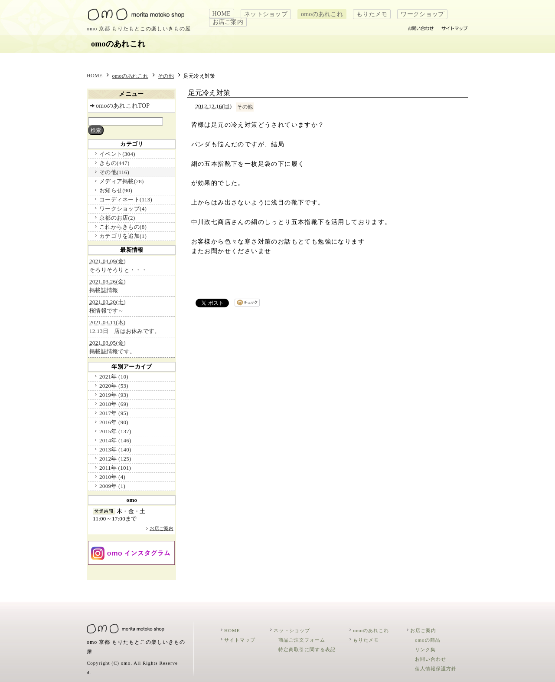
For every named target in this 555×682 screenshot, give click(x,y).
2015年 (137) (115, 431)
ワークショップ (422, 14)
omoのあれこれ (322, 14)
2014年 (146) (115, 440)
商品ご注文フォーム (301, 639)
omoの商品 (428, 639)
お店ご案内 (227, 22)
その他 (166, 76)
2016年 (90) (113, 422)
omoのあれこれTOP (123, 105)
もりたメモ (371, 14)
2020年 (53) (113, 385)
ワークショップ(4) (123, 208)
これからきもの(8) (123, 227)
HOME (221, 13)
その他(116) (114, 172)
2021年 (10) (113, 376)
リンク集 (425, 649)
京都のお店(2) (117, 217)
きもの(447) (114, 163)
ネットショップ (265, 14)
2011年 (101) (115, 468)
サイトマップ (239, 639)
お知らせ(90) (115, 190)
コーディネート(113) (125, 199)
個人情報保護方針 (436, 668)
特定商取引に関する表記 (307, 649)
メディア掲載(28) (121, 181)
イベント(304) (117, 154)
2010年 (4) (112, 477)
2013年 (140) (115, 449)
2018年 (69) (113, 404)
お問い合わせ (430, 659)
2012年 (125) (115, 458)
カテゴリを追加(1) (123, 236)
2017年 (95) (113, 413)
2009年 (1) (112, 486)
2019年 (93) (113, 395)
